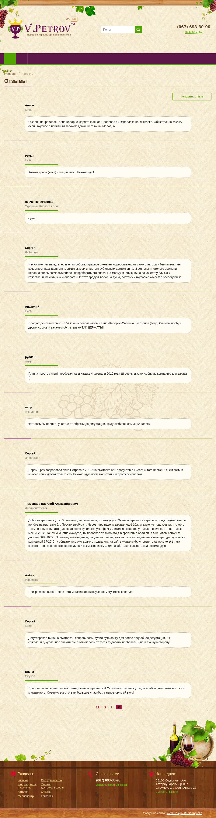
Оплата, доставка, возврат (52, 786)
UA (68, 18)
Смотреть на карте (167, 791)
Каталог (23, 791)
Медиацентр (26, 796)
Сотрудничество (51, 780)
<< (97, 707)
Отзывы (28, 74)
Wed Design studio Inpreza (184, 813)
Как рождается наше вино (27, 786)
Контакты (47, 796)
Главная (9, 74)
